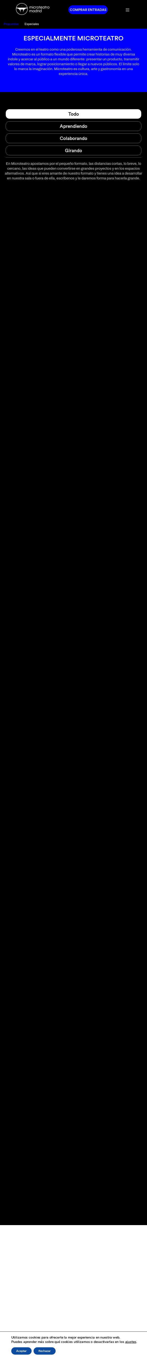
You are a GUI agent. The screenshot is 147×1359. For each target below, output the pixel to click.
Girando (73, 150)
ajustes (130, 1342)
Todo (73, 114)
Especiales (31, 24)
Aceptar (21, 1351)
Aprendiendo (73, 126)
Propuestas (11, 24)
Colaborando (73, 138)
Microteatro (34, 9)
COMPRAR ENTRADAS (88, 10)
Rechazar (44, 1351)
